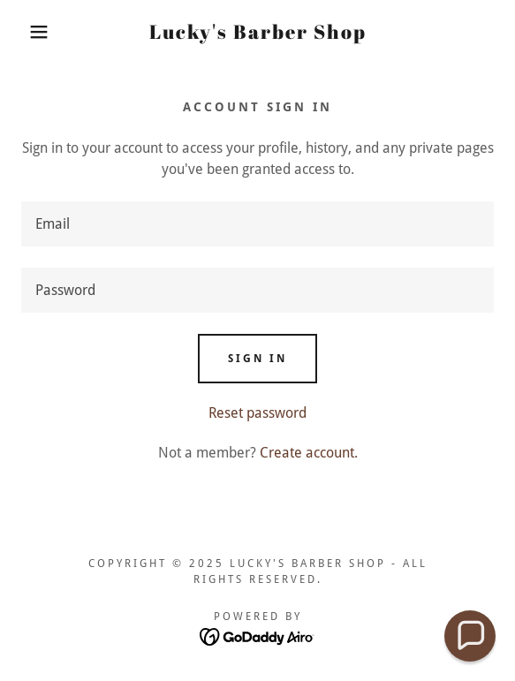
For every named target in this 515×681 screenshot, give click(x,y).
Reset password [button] (257, 413)
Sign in (257, 358)
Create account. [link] (309, 452)
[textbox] (257, 223)
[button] (35, 31)
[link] (257, 31)
